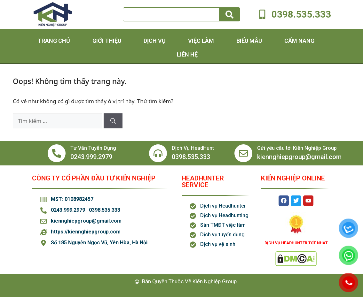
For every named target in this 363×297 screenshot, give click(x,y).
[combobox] (171, 14)
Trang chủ (54, 40)
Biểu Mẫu (249, 40)
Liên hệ (187, 54)
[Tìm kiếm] (229, 14)
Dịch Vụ (155, 40)
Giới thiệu (106, 40)
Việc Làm (201, 40)
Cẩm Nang (299, 40)
